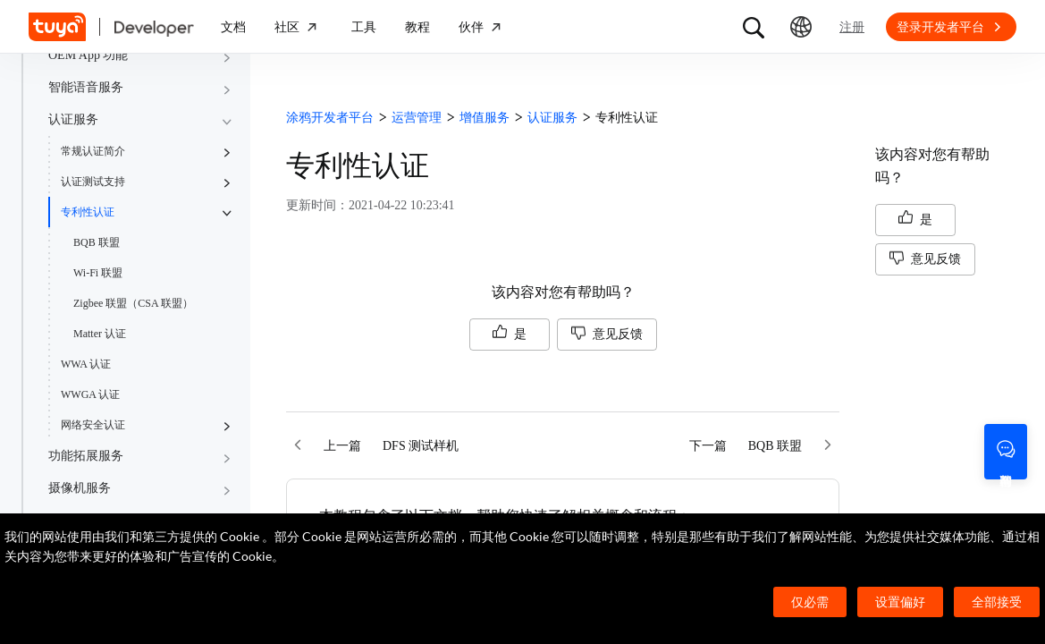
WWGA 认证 (90, 394)
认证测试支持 (93, 181)
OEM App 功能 (88, 55)
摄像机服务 (79, 488)
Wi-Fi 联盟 (97, 273)
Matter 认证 (99, 333)
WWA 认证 (86, 364)
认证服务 (73, 119)
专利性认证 (87, 212)
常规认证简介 (93, 151)
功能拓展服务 (85, 455)
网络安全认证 (93, 425)
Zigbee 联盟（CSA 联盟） (133, 303)
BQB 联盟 (96, 242)
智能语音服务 (85, 87)
